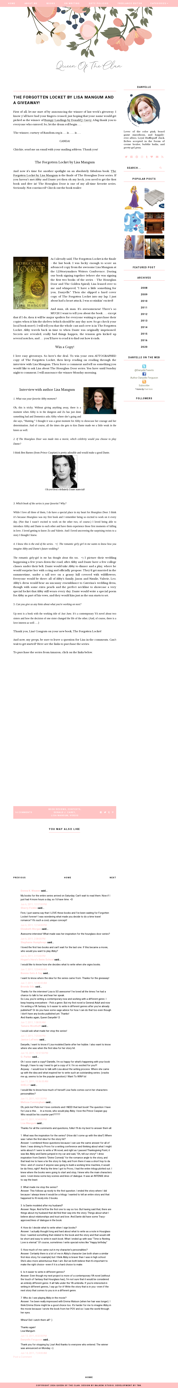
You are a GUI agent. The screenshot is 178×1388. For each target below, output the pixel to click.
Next (113, 877)
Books (51, 3)
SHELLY (25, 1085)
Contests (74, 809)
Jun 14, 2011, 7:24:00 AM (34, 1353)
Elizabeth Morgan (31, 928)
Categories (158, 3)
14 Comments (23, 812)
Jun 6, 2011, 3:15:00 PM (33, 956)
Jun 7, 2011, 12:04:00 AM (34, 969)
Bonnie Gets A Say (31, 973)
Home (11, 3)
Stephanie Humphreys (34, 942)
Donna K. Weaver (30, 890)
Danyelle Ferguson (31, 1339)
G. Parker (26, 1056)
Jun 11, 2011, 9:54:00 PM (34, 1119)
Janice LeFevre (30, 1039)
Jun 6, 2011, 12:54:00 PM (34, 925)
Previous (19, 877)
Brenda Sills (28, 986)
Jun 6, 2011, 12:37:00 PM (34, 904)
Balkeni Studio (104, 1385)
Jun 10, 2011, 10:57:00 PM (34, 1053)
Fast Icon (148, 389)
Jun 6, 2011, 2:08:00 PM (33, 938)
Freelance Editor (130, 3)
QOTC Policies (99, 3)
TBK (139, 1385)
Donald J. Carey (64, 812)
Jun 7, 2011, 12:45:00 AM (34, 983)
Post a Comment (22, 1356)
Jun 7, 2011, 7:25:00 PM (33, 1035)
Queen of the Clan (68, 1385)
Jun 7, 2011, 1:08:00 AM (33, 1022)
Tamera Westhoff (31, 1026)
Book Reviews (57, 809)
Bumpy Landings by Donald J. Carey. (68, 120)
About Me (30, 3)
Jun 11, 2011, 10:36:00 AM (34, 1081)
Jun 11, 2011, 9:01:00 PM (34, 1098)
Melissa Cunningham (33, 1102)
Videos (74, 815)
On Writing (72, 3)
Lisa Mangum (59, 815)
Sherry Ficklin (29, 907)
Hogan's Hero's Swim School (37, 959)
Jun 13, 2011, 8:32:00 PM (34, 1335)
